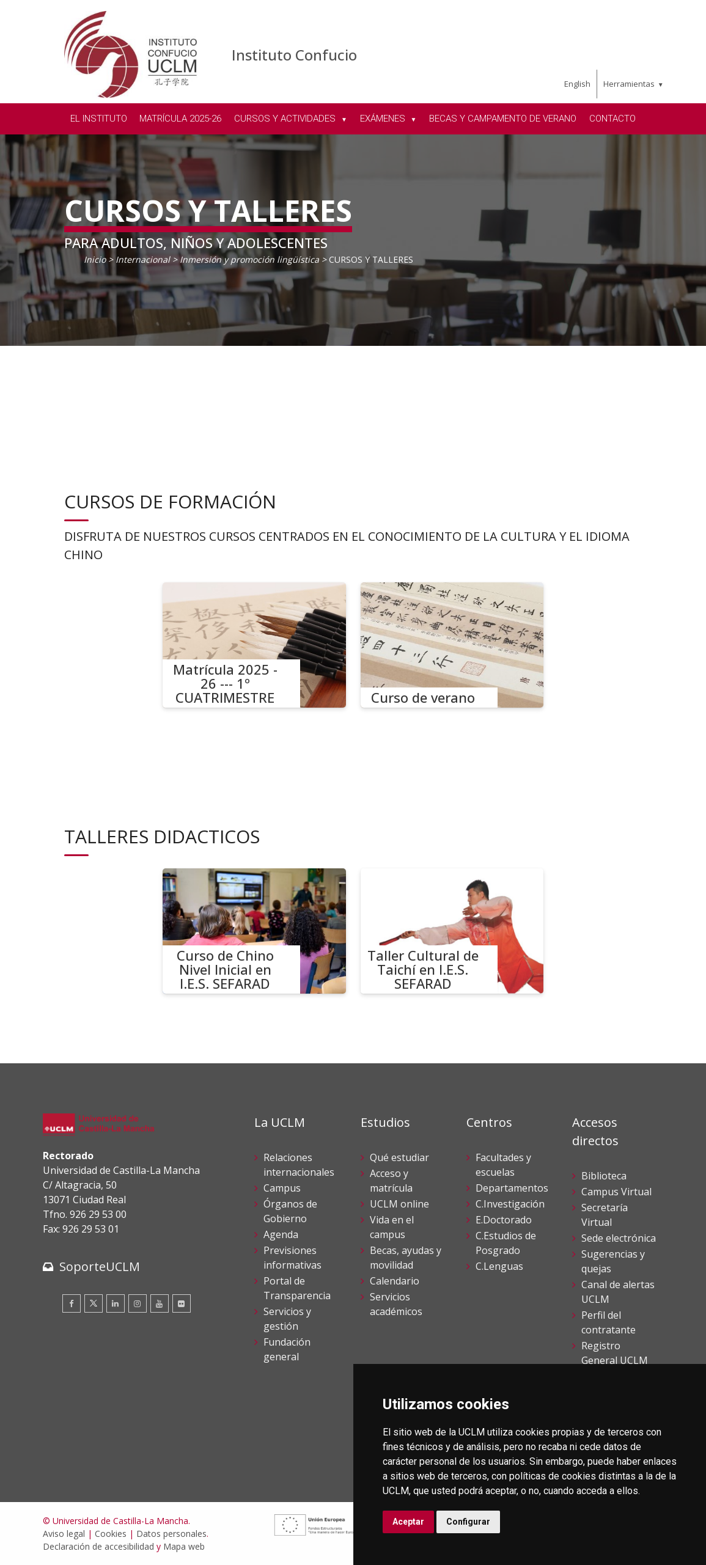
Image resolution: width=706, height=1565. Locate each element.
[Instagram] (137, 1303)
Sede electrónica (618, 1238)
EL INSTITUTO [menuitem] (98, 118)
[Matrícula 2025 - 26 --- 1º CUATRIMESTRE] (254, 645)
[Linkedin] (115, 1303)
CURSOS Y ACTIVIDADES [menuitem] (286, 118)
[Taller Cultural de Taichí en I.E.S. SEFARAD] (452, 931)
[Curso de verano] (452, 645)
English (577, 83)
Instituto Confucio (294, 55)
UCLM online (399, 1204)
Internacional (143, 259)
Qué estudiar (399, 1157)
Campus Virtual (616, 1191)
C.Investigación (510, 1204)
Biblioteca (604, 1175)
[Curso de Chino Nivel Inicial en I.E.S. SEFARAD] (254, 931)
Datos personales (171, 1533)
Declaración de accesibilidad (98, 1546)
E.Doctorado (504, 1219)
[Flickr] (181, 1303)
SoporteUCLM (99, 1266)
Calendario (394, 1281)
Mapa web (184, 1546)
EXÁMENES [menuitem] (384, 118)
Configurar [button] (468, 1522)
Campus (282, 1188)
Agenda (280, 1234)
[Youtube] (159, 1303)
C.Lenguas (499, 1266)
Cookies (111, 1533)
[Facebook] (71, 1303)
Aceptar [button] (408, 1522)
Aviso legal (64, 1533)
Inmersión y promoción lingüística (249, 259)
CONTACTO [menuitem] (612, 118)
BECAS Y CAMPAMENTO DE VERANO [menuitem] (502, 118)
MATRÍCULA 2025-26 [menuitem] (180, 118)
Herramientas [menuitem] (629, 83)
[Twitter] (93, 1303)
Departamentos (512, 1188)
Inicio (95, 259)
